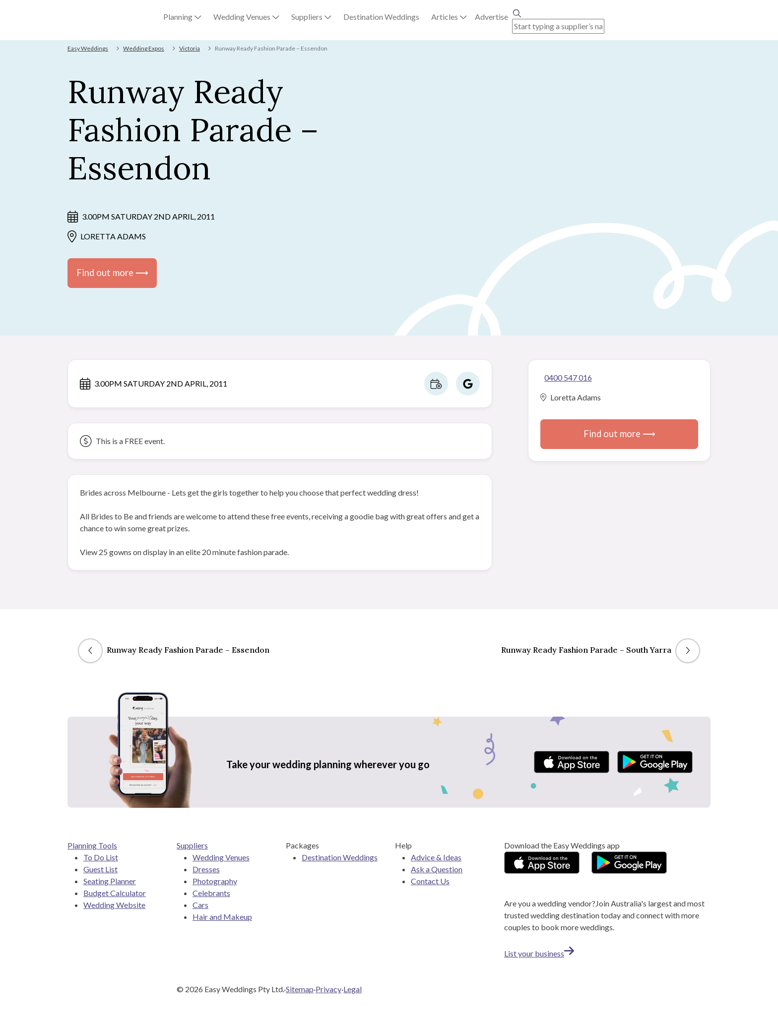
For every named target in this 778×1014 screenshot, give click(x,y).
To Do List (100, 857)
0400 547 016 (568, 377)
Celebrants (211, 893)
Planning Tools (92, 845)
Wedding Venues (221, 857)
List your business (539, 953)
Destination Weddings (340, 857)
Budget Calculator (114, 893)
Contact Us (430, 881)
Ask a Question (436, 869)
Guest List (100, 869)
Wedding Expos (143, 48)
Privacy (328, 989)
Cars (200, 904)
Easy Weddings (87, 48)
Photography (215, 881)
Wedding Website (114, 904)
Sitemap (300, 989)
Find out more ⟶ (112, 272)
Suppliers (192, 845)
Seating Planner (109, 881)
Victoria (189, 48)
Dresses (206, 869)
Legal (352, 989)
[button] (182, 17)
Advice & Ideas (436, 857)
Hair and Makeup (222, 916)
